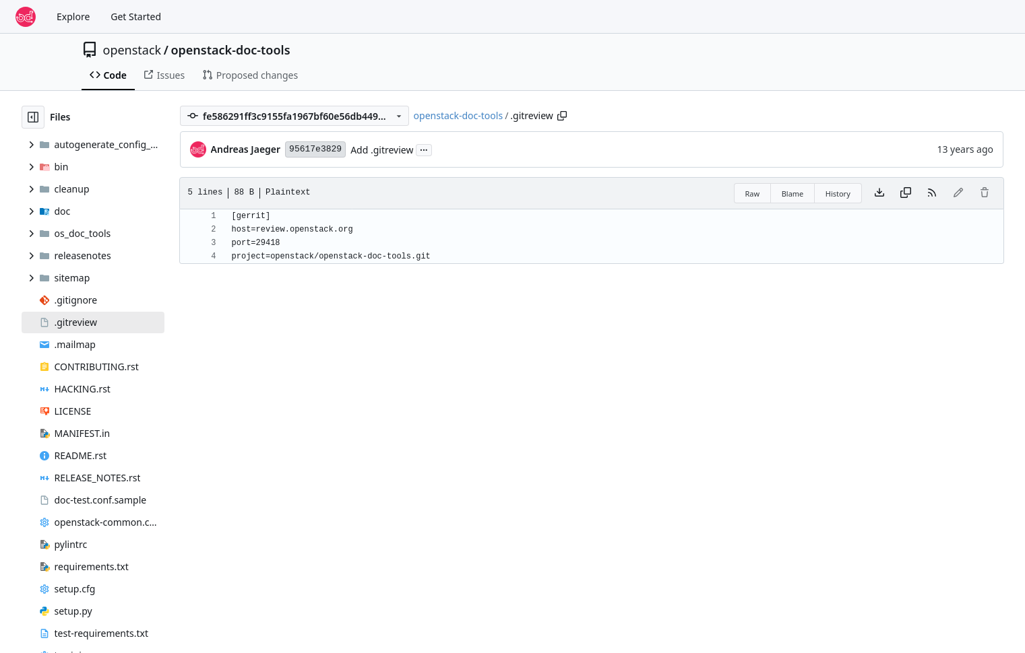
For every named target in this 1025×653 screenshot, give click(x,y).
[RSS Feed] (932, 193)
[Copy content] (906, 193)
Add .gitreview (381, 149)
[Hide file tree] (33, 117)
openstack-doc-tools (230, 50)
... (424, 148)
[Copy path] (562, 116)
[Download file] (879, 193)
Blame (793, 193)
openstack (132, 50)
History (838, 193)
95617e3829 (315, 149)
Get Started (136, 16)
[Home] (25, 17)
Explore (73, 16)
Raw (752, 193)
